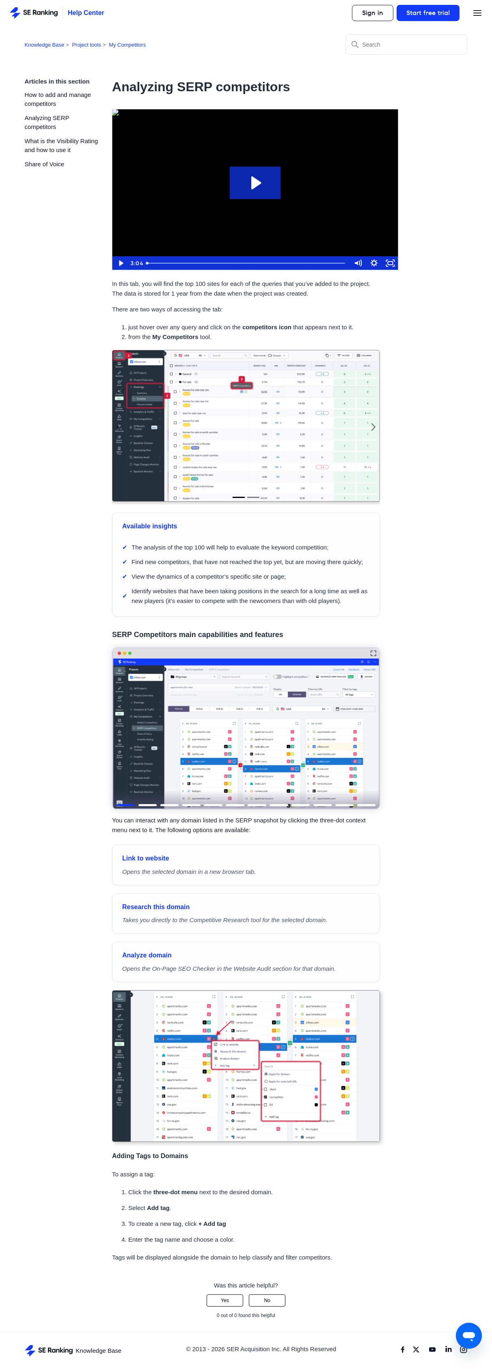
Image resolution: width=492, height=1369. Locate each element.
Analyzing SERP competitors (47, 122)
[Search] (406, 44)
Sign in (372, 12)
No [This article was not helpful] (267, 1300)
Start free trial (428, 12)
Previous (118, 427)
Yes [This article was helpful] (225, 1300)
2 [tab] (253, 497)
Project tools (86, 45)
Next (373, 427)
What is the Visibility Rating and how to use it (61, 145)
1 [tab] (239, 497)
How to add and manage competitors (58, 99)
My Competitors (127, 45)
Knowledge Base (45, 45)
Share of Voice (45, 164)
